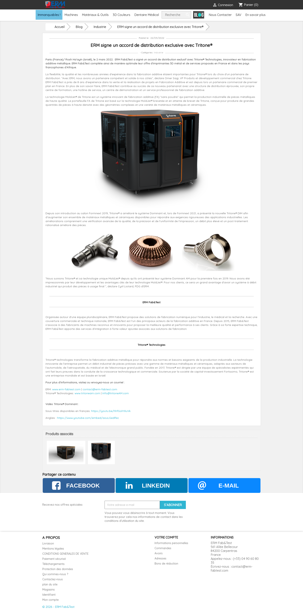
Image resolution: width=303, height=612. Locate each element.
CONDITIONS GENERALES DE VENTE (65, 553)
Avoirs (159, 553)
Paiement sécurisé (54, 559)
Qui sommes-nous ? (55, 574)
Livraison (48, 543)
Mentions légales (53, 548)
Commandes (163, 548)
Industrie (158, 52)
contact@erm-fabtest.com (231, 568)
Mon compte (50, 600)
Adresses (160, 558)
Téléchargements (53, 564)
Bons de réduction (166, 563)
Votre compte (166, 537)
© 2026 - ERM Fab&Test (58, 607)
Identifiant (49, 594)
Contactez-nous (52, 579)
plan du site (49, 584)
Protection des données (57, 569)
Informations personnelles (171, 543)
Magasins (48, 589)
